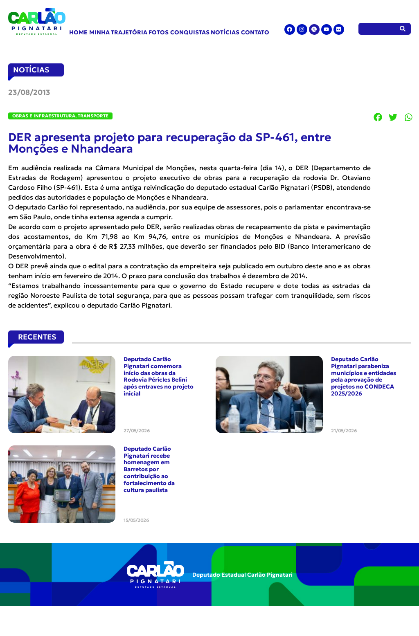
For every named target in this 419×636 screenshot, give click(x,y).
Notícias (225, 32)
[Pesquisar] (403, 29)
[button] (378, 117)
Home (78, 32)
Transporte (93, 116)
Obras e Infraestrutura (43, 116)
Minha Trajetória (118, 32)
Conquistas (190, 32)
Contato (255, 32)
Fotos (159, 32)
